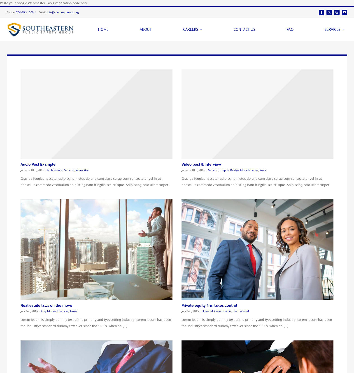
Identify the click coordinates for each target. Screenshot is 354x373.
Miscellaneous (249, 170)
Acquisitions (48, 311)
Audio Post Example (38, 164)
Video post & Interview (201, 164)
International (241, 311)
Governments (222, 311)
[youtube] (344, 12)
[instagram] (337, 12)
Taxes (73, 311)
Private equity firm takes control (209, 305)
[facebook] (321, 12)
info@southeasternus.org (63, 12)
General (69, 170)
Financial (62, 311)
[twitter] (329, 12)
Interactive (82, 170)
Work (263, 170)
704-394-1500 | (27, 12)
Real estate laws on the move (46, 305)
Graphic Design (229, 170)
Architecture (55, 170)
